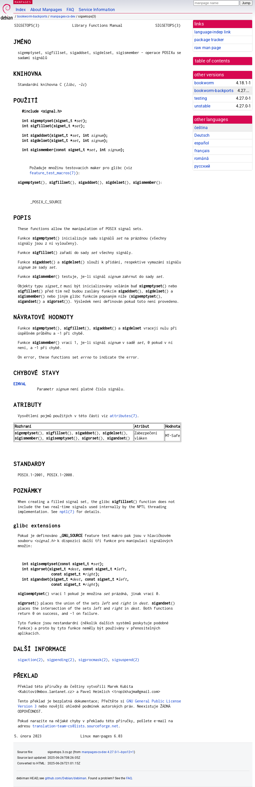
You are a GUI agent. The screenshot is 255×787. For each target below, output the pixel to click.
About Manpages (46, 9)
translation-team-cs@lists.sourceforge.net (75, 726)
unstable (202, 106)
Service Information (97, 9)
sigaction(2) (30, 659)
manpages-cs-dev (62, 16)
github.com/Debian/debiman (66, 778)
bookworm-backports (32, 16)
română (201, 158)
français (202, 150)
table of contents (212, 60)
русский (202, 166)
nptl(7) (67, 511)
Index (21, 9)
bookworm (204, 82)
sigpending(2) (60, 659)
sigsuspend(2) (125, 659)
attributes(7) (123, 416)
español (201, 143)
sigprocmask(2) (93, 659)
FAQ (70, 9)
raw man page (207, 47)
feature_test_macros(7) (53, 173)
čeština (201, 127)
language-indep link (212, 32)
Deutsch (202, 135)
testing (200, 98)
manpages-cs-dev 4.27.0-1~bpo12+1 (108, 752)
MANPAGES (23, 2)
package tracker (209, 39)
